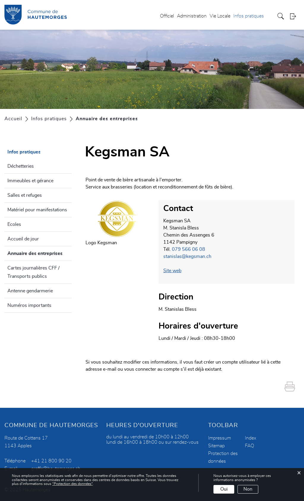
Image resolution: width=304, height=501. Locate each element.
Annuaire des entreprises (39, 252)
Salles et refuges (24, 195)
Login (295, 16)
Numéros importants (29, 305)
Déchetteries (20, 166)
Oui (224, 489)
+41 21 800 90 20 (51, 461)
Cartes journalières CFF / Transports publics (33, 272)
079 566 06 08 (188, 249)
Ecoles (14, 224)
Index (250, 438)
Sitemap (216, 445)
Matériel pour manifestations (37, 209)
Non (247, 489)
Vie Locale (220, 16)
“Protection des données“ (72, 484)
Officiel (167, 16)
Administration (192, 16)
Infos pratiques (248, 16)
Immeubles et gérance (30, 180)
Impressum (219, 438)
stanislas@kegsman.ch (187, 256)
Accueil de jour (23, 239)
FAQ (249, 445)
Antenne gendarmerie (30, 290)
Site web (172, 270)
